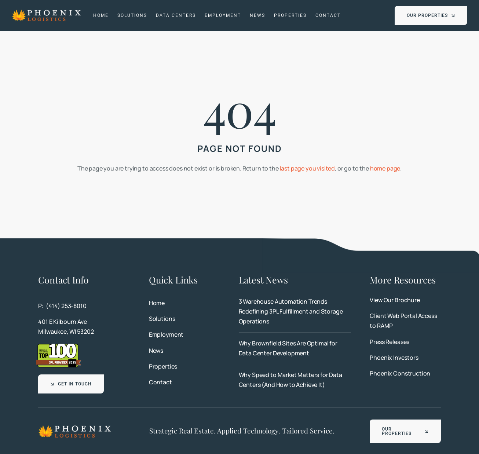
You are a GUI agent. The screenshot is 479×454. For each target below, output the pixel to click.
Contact (160, 382)
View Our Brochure (395, 300)
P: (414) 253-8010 (62, 306)
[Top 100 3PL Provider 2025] (58, 346)
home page (385, 168)
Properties (163, 366)
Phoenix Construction (400, 373)
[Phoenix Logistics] (46, 12)
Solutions (162, 319)
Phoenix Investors (394, 358)
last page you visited (307, 168)
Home (157, 303)
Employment (166, 334)
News (156, 351)
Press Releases (389, 342)
